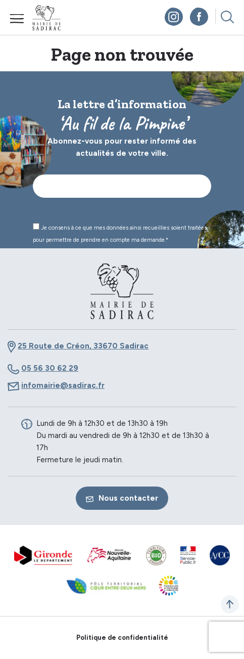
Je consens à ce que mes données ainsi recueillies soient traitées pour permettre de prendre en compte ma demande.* (120, 233)
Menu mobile (17, 19)
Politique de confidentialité (122, 637)
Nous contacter (122, 498)
